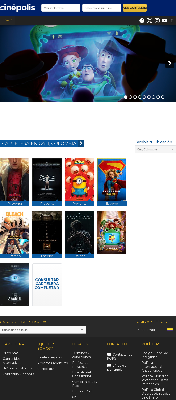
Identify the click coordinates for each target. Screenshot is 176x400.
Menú (7, 20)
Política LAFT (81, 383)
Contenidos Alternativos (12, 361)
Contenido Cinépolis (18, 374)
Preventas (10, 353)
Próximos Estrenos (17, 368)
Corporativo (46, 369)
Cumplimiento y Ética (87, 377)
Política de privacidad (87, 362)
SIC (74, 389)
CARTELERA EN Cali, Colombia (43, 143)
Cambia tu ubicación (153, 142)
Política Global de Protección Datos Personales (154, 376)
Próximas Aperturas (52, 363)
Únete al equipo (49, 357)
